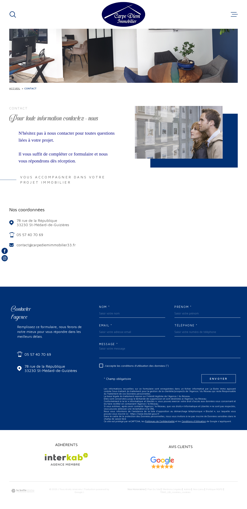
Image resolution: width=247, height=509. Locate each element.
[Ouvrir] (12, 14)
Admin (187, 489)
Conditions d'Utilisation (194, 421)
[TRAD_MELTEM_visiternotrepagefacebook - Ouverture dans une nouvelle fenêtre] (5, 251)
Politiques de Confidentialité (160, 421)
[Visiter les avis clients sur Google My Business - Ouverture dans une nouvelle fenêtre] (162, 463)
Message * (108, 344)
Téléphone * (186, 325)
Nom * (104, 306)
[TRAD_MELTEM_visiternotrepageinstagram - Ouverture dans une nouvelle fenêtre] (5, 258)
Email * (105, 325)
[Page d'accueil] (123, 14)
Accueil (14, 88)
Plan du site (153, 489)
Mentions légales (172, 489)
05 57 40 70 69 (30, 235)
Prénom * (183, 306)
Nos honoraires (136, 489)
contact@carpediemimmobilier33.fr (46, 245)
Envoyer (219, 378)
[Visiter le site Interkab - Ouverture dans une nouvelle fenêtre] (66, 459)
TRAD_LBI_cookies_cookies (175, 492)
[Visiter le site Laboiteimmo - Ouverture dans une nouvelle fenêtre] (22, 491)
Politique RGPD (214, 489)
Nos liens (198, 489)
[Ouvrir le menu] (234, 14)
